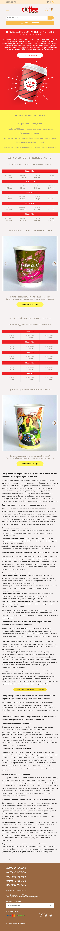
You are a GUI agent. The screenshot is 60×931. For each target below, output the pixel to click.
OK (51, 905)
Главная (4, 860)
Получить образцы (30, 55)
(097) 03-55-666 (16, 876)
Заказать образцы (30, 304)
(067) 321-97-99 (16, 872)
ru (48, 2)
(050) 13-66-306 (16, 880)
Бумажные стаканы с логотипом (19, 860)
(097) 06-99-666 (16, 884)
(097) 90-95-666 (12, 2)
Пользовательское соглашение (15, 923)
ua (53, 2)
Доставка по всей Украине (19, 895)
